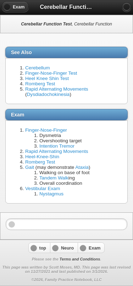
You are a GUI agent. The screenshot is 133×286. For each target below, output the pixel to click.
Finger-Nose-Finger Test (51, 73)
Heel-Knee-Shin (42, 156)
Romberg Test (40, 83)
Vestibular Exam (42, 188)
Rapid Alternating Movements (56, 89)
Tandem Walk (53, 178)
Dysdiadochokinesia (48, 94)
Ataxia (82, 167)
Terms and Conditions (80, 259)
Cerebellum (37, 67)
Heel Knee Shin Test (47, 78)
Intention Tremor (56, 146)
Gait (29, 167)
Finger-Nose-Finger (46, 130)
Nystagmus (51, 193)
